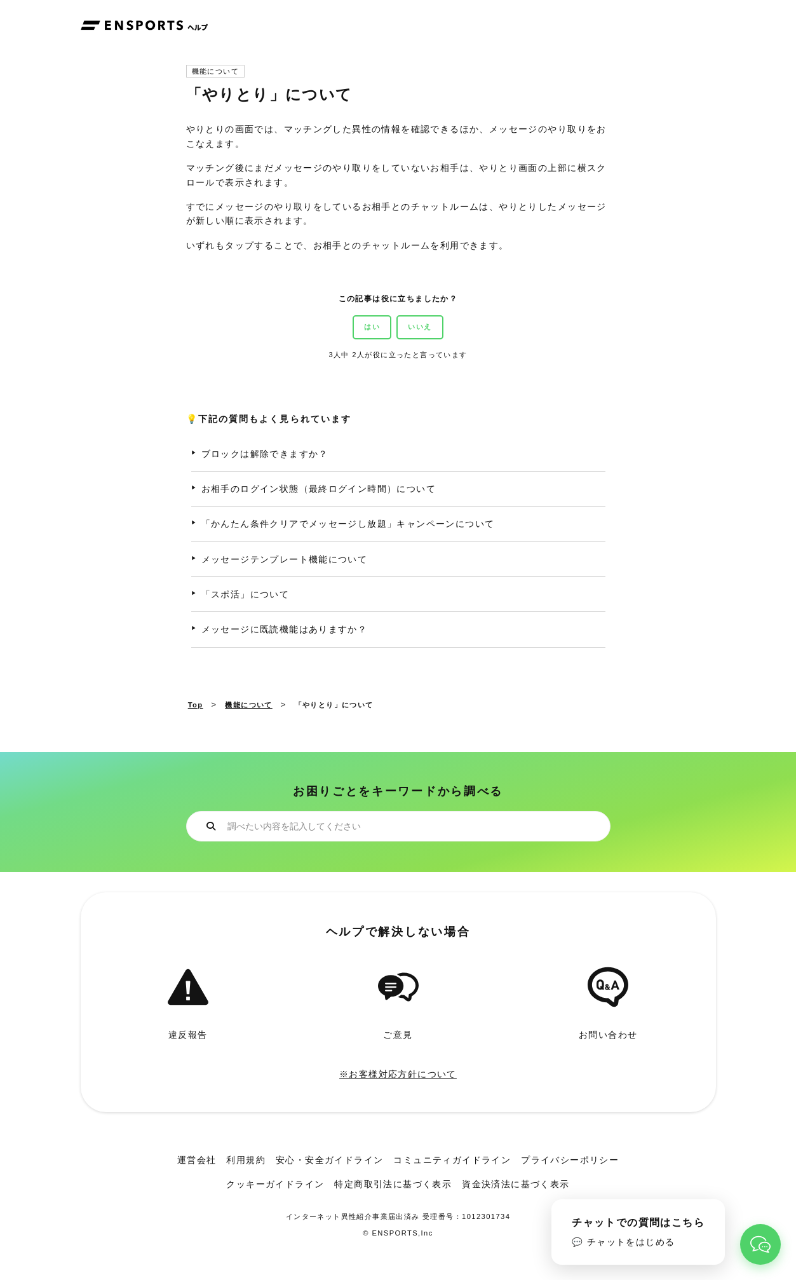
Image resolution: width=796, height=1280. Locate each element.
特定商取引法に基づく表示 (393, 1184)
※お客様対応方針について (398, 1074)
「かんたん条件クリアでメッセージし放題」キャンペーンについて (348, 524)
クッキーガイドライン (275, 1184)
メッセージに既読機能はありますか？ (284, 629)
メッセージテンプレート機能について (284, 559)
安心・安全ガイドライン (329, 1160)
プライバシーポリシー (570, 1160)
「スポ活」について (245, 594)
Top (195, 705)
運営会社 (197, 1160)
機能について (215, 71)
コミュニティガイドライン (452, 1160)
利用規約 (246, 1160)
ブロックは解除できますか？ (264, 454)
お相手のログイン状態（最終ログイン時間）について (318, 489)
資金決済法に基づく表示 (515, 1184)
